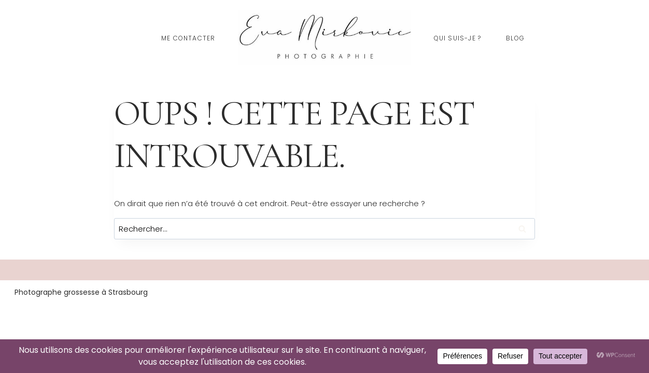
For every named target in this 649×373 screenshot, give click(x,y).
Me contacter (188, 38)
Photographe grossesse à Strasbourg (81, 292)
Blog (515, 38)
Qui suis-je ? (458, 38)
